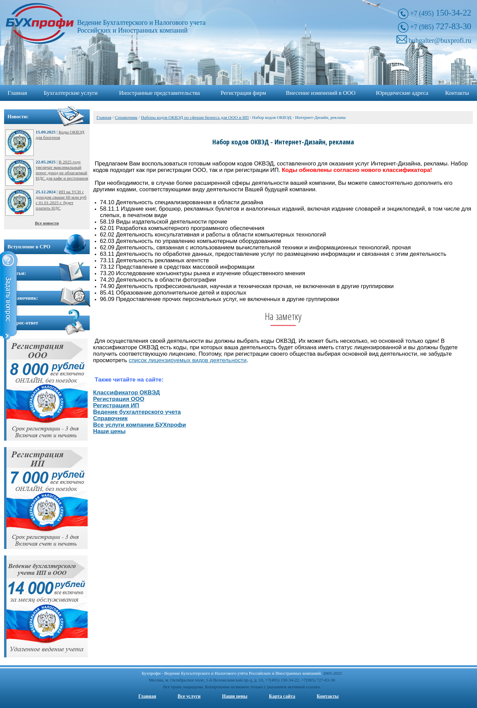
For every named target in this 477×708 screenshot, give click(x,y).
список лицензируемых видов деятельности (188, 360)
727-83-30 (440, 26)
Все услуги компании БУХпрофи (139, 425)
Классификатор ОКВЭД (126, 392)
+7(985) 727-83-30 (318, 680)
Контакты (457, 93)
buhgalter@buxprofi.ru (440, 40)
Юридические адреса (402, 93)
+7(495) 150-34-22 (282, 680)
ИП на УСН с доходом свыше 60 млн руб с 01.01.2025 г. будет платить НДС (61, 200)
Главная (17, 93)
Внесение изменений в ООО (321, 93)
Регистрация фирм (243, 93)
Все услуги (189, 696)
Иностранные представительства (159, 93)
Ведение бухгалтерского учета (137, 412)
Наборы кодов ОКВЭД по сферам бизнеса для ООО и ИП (195, 117)
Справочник (126, 117)
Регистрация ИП (116, 405)
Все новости (47, 223)
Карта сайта (282, 696)
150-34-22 (440, 12)
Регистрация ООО (118, 399)
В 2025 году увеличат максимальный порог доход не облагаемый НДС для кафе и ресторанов (62, 170)
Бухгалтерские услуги (71, 93)
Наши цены (109, 431)
